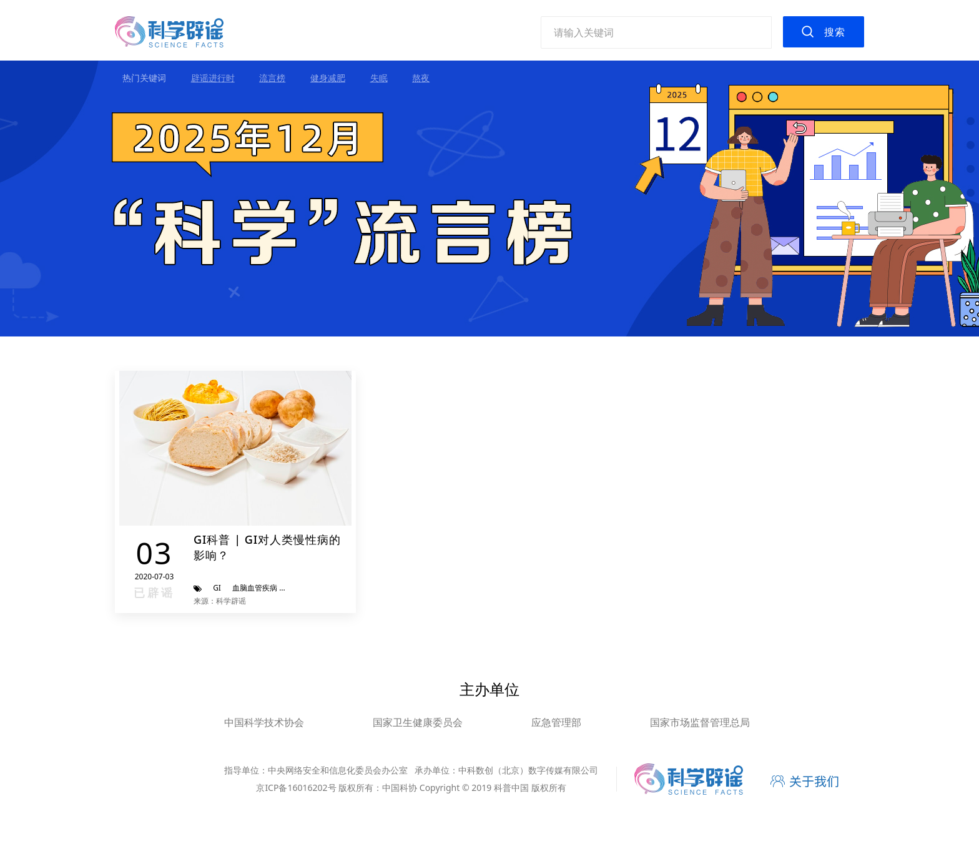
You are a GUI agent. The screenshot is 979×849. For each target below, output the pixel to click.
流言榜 (272, 78)
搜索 (834, 32)
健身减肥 (327, 78)
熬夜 (421, 78)
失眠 (379, 78)
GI (217, 587)
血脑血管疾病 (254, 587)
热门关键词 (144, 78)
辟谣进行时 (213, 78)
